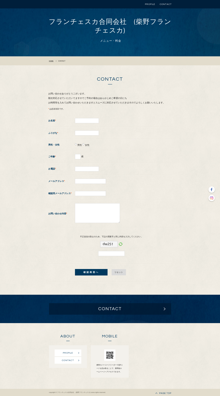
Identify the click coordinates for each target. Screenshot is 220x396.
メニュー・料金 (110, 40)
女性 (86, 145)
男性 (79, 145)
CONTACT (166, 4)
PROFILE (150, 4)
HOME (51, 61)
